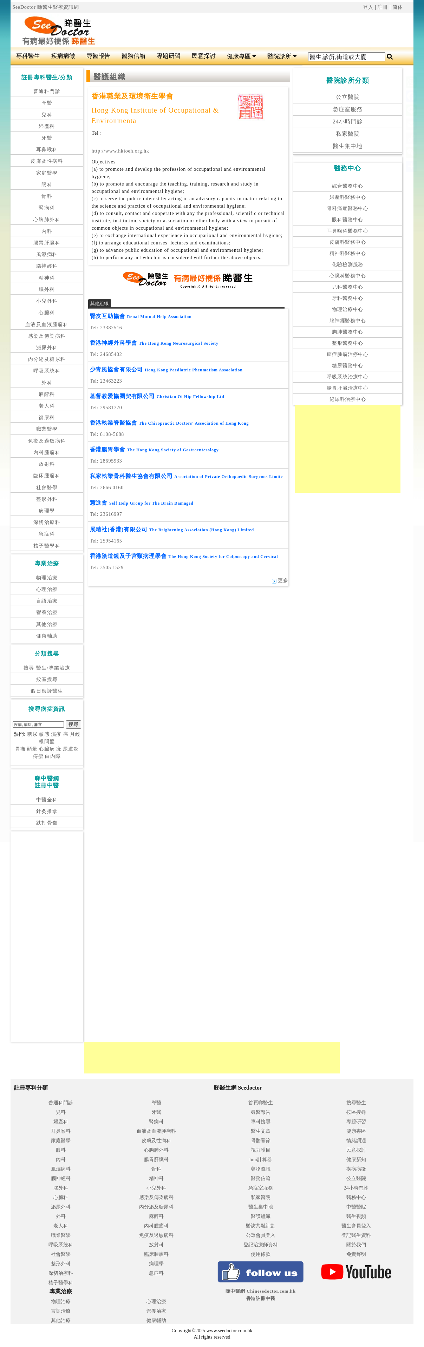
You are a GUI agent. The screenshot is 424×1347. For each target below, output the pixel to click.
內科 (46, 231)
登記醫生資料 (356, 1235)
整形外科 (47, 499)
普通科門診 (46, 91)
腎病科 (47, 207)
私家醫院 (348, 134)
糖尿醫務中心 (347, 365)
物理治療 (47, 577)
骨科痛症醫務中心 (347, 208)
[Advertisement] (247, 30)
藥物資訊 (260, 1169)
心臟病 (47, 749)
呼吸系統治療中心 (347, 376)
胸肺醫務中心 (347, 332)
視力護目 (260, 1150)
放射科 (47, 464)
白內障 (53, 756)
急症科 (47, 534)
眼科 (46, 184)
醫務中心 (356, 1197)
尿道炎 (71, 749)
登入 (368, 7)
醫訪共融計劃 (260, 1225)
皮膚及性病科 (47, 161)
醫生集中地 (348, 146)
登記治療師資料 (260, 1244)
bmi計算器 (260, 1159)
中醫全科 (47, 799)
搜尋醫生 (356, 1102)
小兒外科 (47, 301)
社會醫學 (47, 487)
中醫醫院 (356, 1207)
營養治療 (47, 612)
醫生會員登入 (356, 1225)
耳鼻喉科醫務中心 (347, 231)
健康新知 (356, 1159)
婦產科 (47, 126)
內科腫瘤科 (46, 452)
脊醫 (46, 103)
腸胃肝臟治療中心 (347, 388)
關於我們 (356, 1244)
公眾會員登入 (260, 1235)
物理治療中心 (347, 309)
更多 (280, 580)
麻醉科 (47, 394)
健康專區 (241, 56)
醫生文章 (260, 1131)
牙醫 (46, 138)
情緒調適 (356, 1140)
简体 (397, 7)
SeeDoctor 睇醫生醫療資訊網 (45, 7)
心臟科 (47, 312)
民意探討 (204, 56)
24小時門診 (348, 121)
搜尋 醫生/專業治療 (47, 668)
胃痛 (20, 749)
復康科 (47, 417)
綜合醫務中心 (347, 186)
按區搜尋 (47, 679)
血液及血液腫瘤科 (47, 324)
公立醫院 (348, 97)
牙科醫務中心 (347, 298)
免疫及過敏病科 (47, 441)
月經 (75, 734)
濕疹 (56, 734)
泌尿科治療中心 (348, 399)
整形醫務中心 (347, 343)
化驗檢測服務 (347, 264)
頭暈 (32, 749)
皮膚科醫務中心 (348, 242)
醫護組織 (260, 1216)
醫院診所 (281, 56)
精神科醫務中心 (348, 253)
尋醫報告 (98, 56)
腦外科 (47, 289)
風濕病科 (47, 254)
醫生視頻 (356, 1216)
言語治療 (47, 601)
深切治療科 (46, 522)
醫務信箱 (133, 56)
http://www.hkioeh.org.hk (120, 151)
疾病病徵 (63, 56)
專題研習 (169, 56)
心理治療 (47, 589)
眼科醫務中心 (347, 219)
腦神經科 (47, 266)
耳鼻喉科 (47, 149)
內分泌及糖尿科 (47, 359)
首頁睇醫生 (260, 1102)
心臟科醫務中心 (348, 275)
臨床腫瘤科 (46, 475)
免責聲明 (356, 1254)
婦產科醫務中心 (348, 197)
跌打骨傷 (47, 823)
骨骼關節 (260, 1140)
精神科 (47, 278)
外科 (46, 382)
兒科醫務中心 (347, 287)
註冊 (383, 7)
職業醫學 (47, 429)
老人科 (47, 406)
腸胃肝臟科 (46, 242)
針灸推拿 (47, 811)
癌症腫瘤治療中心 (347, 354)
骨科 (46, 196)
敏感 (44, 734)
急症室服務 (348, 109)
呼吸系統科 (46, 370)
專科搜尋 (260, 1121)
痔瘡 (38, 756)
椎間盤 (47, 741)
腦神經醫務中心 (348, 320)
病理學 (47, 510)
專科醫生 (28, 56)
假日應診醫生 (47, 691)
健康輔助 (47, 636)
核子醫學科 (46, 545)
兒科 (46, 114)
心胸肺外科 (46, 219)
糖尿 (32, 734)
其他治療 (47, 624)
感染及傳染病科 (47, 336)
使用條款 (260, 1254)
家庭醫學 (47, 173)
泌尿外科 (47, 347)
